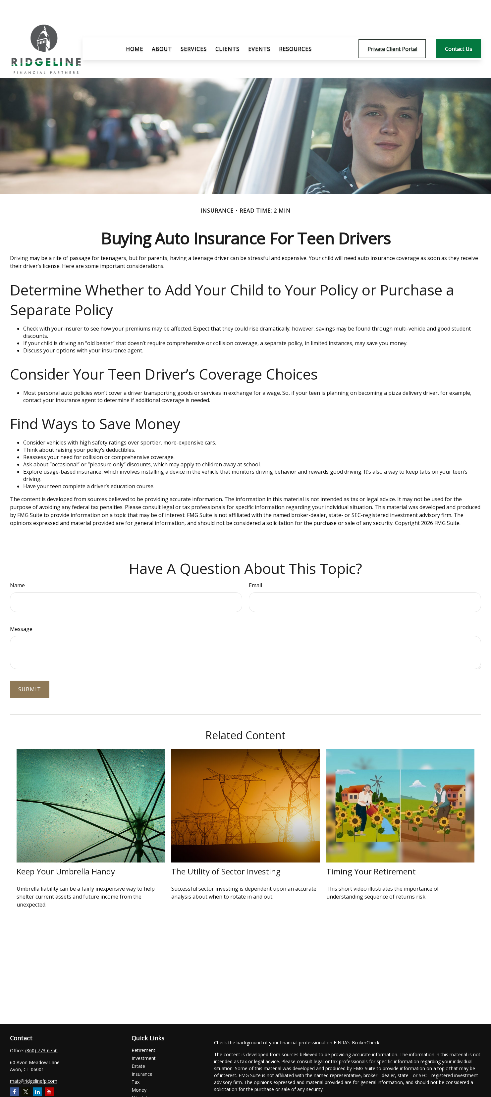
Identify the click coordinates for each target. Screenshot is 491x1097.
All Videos (142, 1094)
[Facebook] (14, 1072)
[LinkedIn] (37, 1072)
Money (139, 1070)
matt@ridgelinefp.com (33, 1061)
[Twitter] (26, 1072)
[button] (134, 28)
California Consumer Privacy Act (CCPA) (432, 1081)
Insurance (142, 1054)
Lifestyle (140, 1078)
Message (21, 609)
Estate (138, 1046)
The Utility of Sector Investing (226, 851)
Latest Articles (147, 1086)
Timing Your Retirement (371, 851)
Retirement (143, 1030)
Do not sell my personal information (408, 1088)
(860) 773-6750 (41, 1030)
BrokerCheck (365, 1022)
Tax (135, 1062)
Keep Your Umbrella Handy (66, 851)
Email (255, 565)
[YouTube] (49, 1072)
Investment (144, 1038)
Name (17, 565)
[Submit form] (29, 669)
